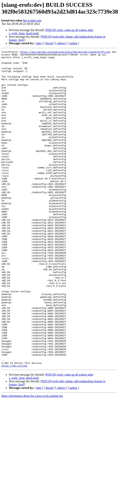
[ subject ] (61, 43)
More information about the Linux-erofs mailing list (32, 459)
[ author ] (73, 43)
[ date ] (39, 43)
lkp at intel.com (32, 20)
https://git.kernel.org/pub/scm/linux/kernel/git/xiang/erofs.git (65, 52)
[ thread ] (49, 43)
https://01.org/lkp (14, 429)
